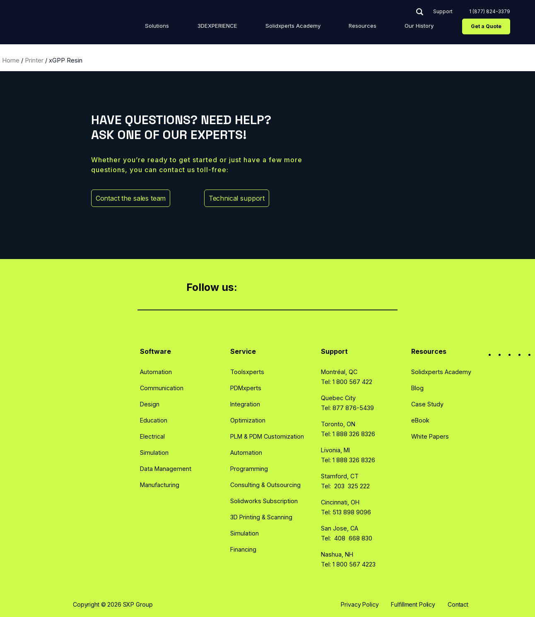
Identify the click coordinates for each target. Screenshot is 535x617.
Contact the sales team (141, 198)
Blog (417, 387)
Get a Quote (484, 28)
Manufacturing (159, 484)
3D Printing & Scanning (261, 517)
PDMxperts (245, 387)
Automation (156, 371)
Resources (377, 27)
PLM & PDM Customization (267, 436)
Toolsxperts (247, 371)
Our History (422, 27)
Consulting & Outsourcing (265, 484)
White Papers (430, 436)
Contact (458, 604)
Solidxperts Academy (320, 27)
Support (441, 13)
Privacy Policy (359, 604)
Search (417, 13)
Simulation (154, 452)
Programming (249, 468)
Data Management (165, 468)
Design (149, 404)
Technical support (247, 198)
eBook (420, 420)
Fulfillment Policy (413, 604)
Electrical (152, 436)
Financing (243, 549)
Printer (34, 60)
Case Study (427, 404)
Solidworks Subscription (264, 500)
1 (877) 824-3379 (487, 13)
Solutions (209, 27)
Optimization (247, 420)
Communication (161, 387)
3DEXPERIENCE (257, 27)
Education (153, 420)
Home (10, 60)
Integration (245, 404)
